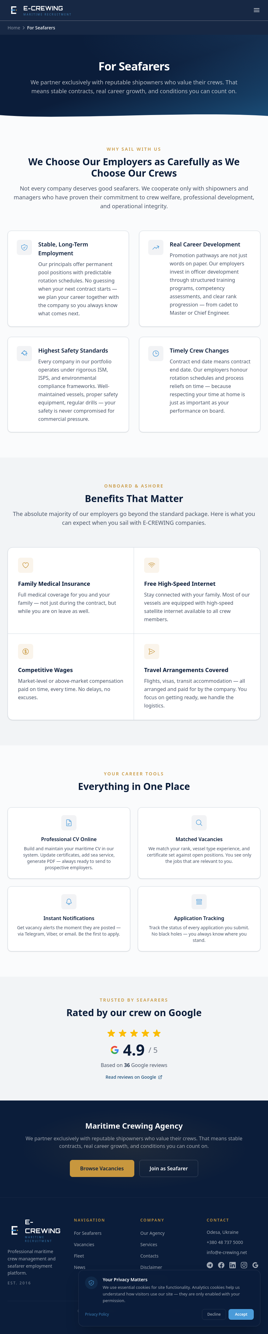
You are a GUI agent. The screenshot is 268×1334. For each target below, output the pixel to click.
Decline (214, 1314)
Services (148, 1244)
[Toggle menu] (256, 10)
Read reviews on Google (134, 1077)
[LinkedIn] (232, 1265)
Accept (241, 1314)
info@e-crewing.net (227, 1252)
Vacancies (84, 1244)
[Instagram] (244, 1265)
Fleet (79, 1256)
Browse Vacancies (102, 1168)
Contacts (149, 1256)
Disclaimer (151, 1267)
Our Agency (152, 1233)
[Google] (255, 1265)
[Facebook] (221, 1265)
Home (14, 28)
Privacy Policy (97, 1314)
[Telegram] (210, 1265)
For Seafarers (87, 1233)
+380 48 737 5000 (225, 1242)
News (79, 1267)
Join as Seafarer (169, 1168)
